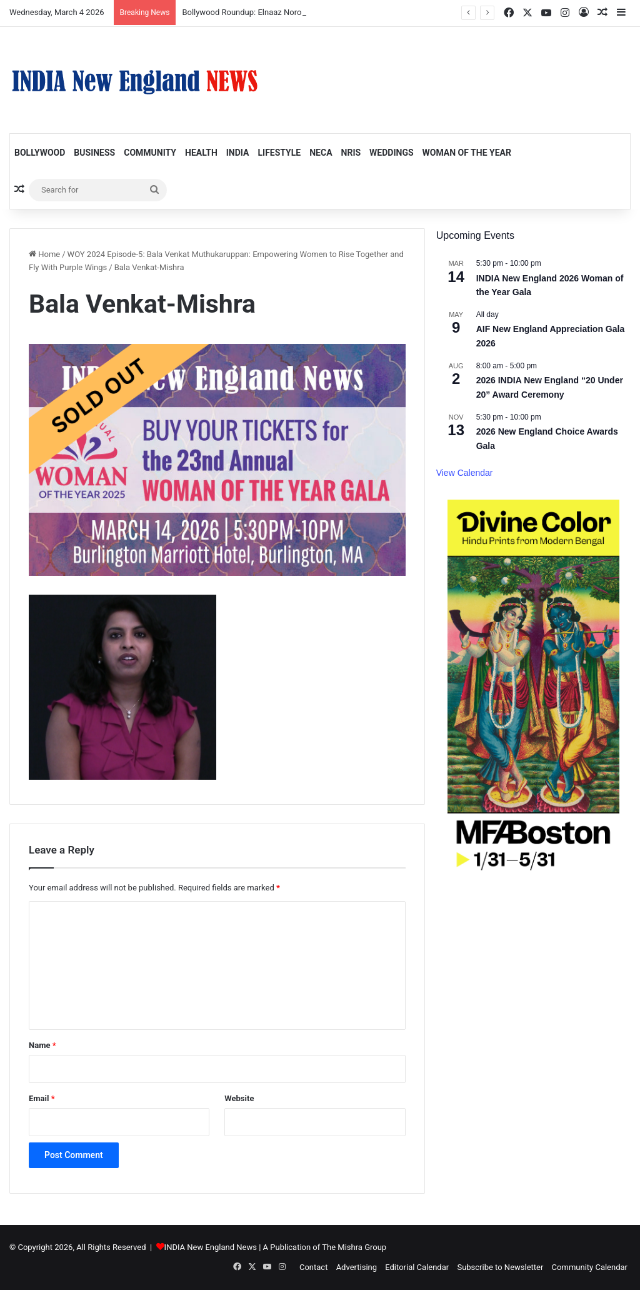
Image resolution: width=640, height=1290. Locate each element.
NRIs (351, 153)
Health (201, 153)
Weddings (391, 153)
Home (44, 254)
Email (42, 1098)
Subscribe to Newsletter (500, 1267)
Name (42, 1045)
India (237, 153)
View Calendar (464, 473)
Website (239, 1098)
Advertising (356, 1267)
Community (150, 153)
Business (94, 153)
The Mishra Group (354, 1247)
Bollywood (39, 153)
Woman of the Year (466, 153)
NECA (320, 153)
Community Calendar (590, 1267)
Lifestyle (279, 153)
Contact (313, 1267)
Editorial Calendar (417, 1267)
